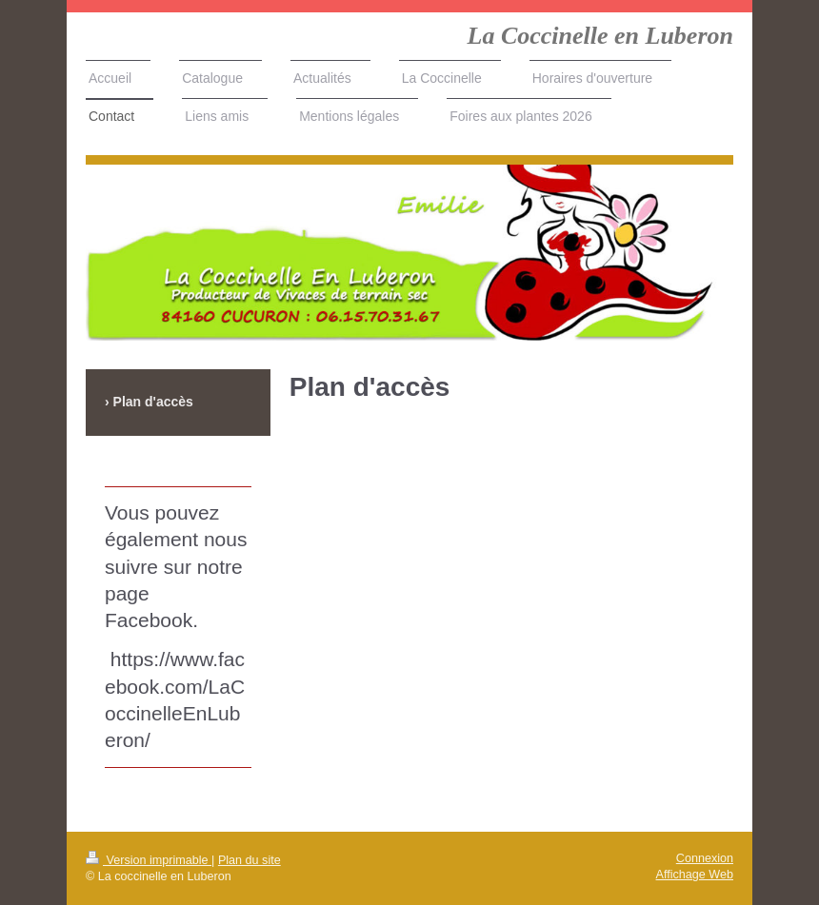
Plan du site (249, 860)
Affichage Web (694, 874)
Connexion (704, 858)
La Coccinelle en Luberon (600, 35)
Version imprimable (148, 860)
